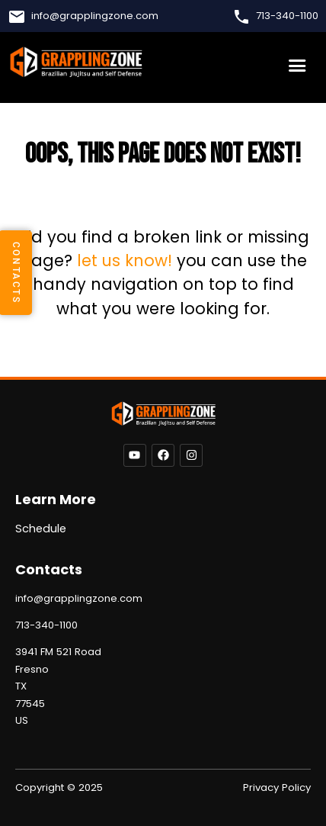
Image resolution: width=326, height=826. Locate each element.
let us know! (124, 260)
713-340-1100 (287, 16)
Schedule (40, 528)
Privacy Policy (277, 787)
